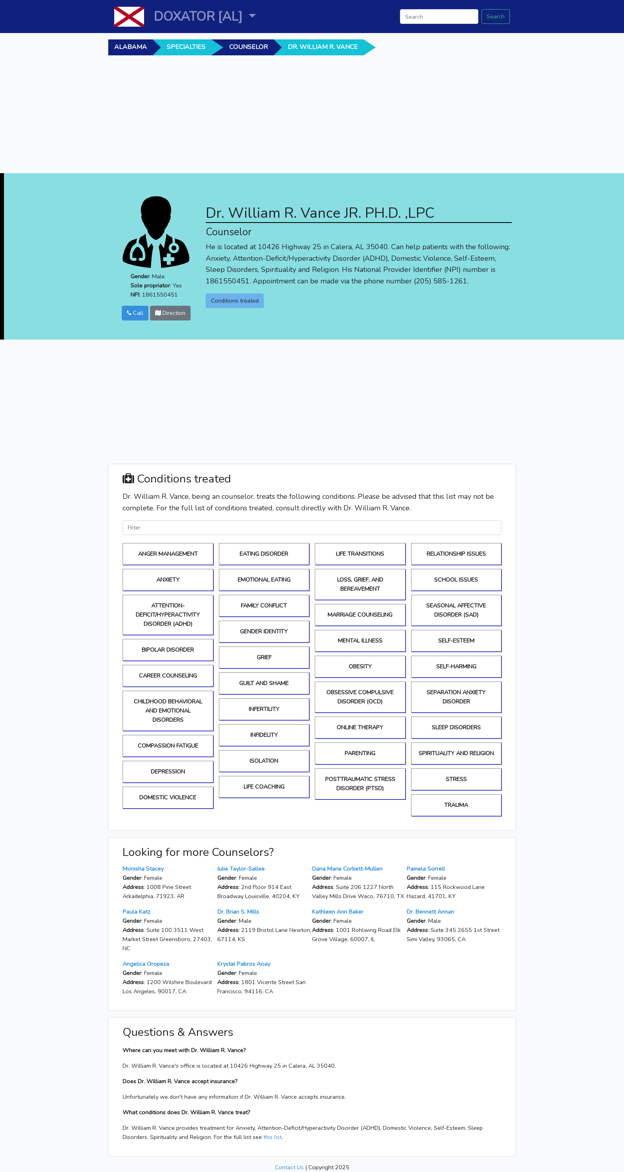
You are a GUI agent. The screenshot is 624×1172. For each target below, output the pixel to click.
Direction (170, 313)
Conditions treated (235, 301)
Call (135, 313)
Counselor (248, 47)
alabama (130, 47)
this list (272, 1137)
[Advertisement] (353, 117)
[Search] (439, 16)
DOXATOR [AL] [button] (200, 16)
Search (496, 16)
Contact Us (289, 1167)
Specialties (186, 47)
